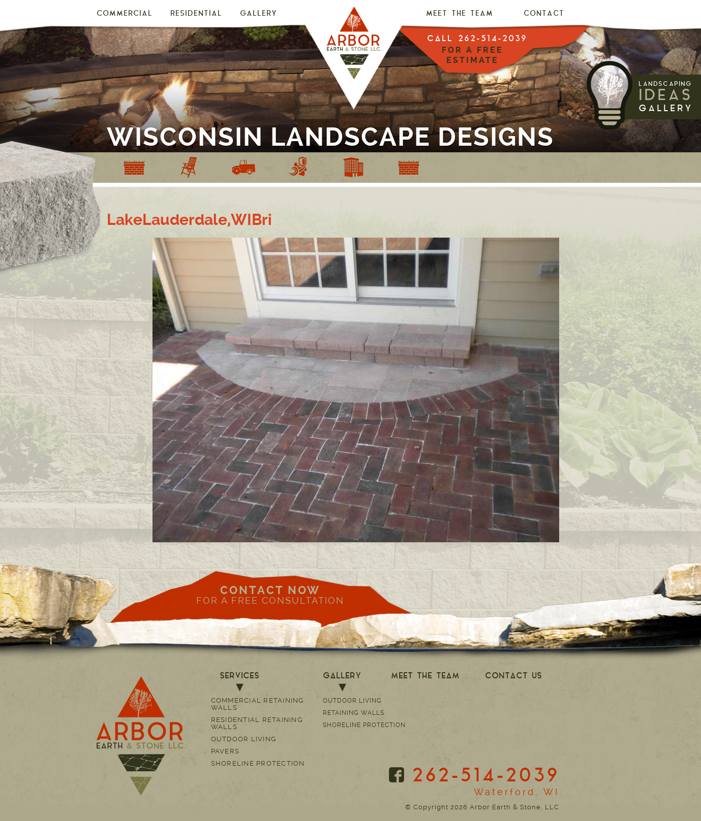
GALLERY (258, 14)
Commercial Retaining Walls (257, 704)
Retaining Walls (353, 712)
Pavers (225, 751)
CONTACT (544, 14)
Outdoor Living (244, 739)
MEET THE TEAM (459, 14)
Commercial (125, 14)
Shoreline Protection (258, 763)
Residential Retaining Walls (256, 723)
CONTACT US (513, 676)
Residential (196, 14)
